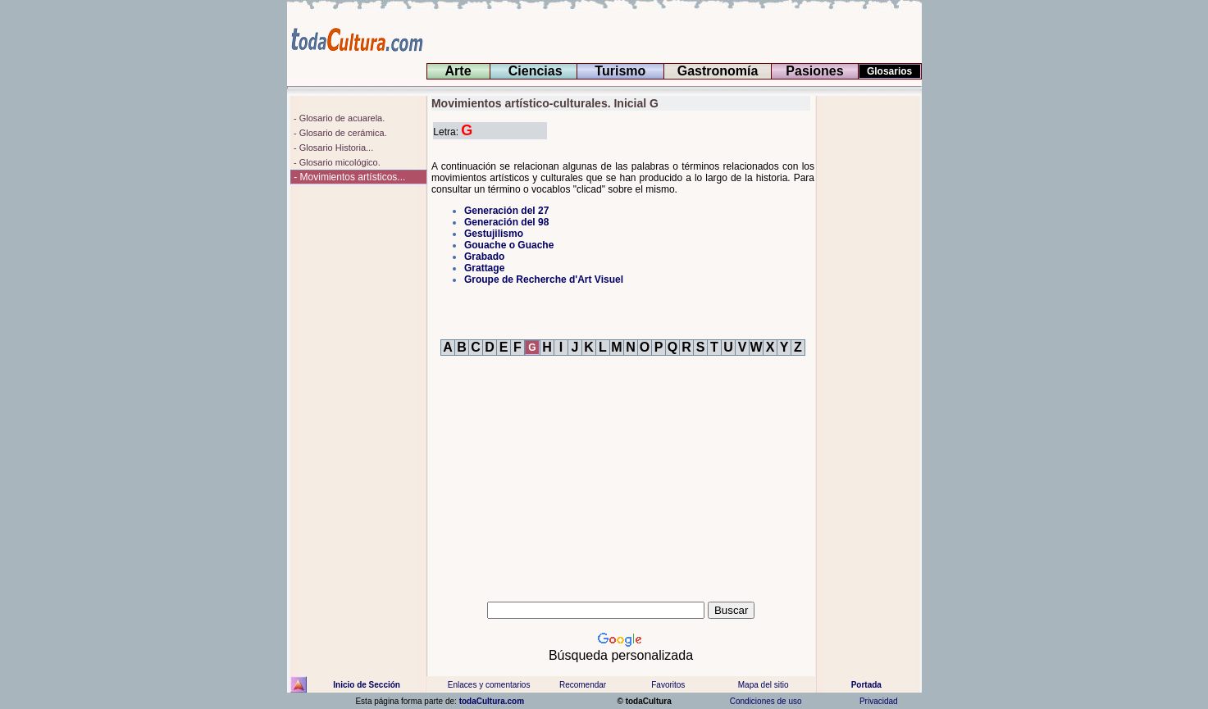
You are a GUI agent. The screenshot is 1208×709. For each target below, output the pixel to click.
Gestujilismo (493, 233)
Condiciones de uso (764, 701)
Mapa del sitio (763, 684)
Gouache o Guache (509, 245)
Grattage (484, 268)
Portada (866, 684)
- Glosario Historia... (332, 147)
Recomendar (582, 684)
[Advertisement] (868, 342)
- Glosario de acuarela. (338, 118)
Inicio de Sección (366, 684)
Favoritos (668, 684)
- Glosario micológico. (336, 162)
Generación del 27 (506, 210)
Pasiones (814, 71)
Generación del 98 (506, 222)
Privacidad (878, 701)
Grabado (484, 256)
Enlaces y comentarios (488, 684)
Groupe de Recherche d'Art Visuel (543, 279)
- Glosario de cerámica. (339, 133)
